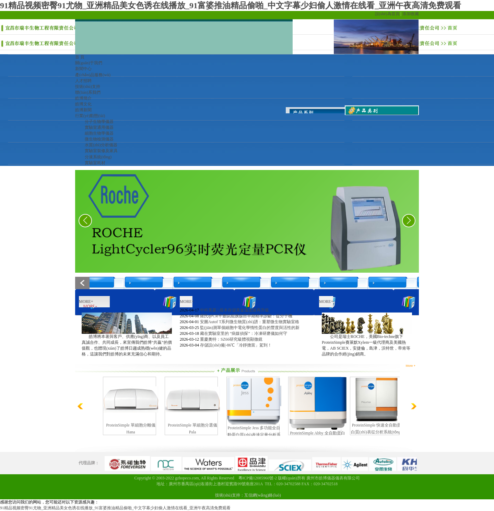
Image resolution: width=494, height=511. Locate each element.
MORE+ (86, 301)
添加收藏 (410, 13)
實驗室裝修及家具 (101, 150)
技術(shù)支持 (87, 86)
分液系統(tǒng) (98, 157)
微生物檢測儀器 (99, 139)
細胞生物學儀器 (99, 133)
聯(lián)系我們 (88, 92)
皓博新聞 (83, 109)
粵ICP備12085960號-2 (257, 478)
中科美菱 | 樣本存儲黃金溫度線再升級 (234, 310)
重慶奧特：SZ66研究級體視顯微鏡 (231, 339)
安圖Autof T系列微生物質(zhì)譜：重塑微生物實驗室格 (249, 321)
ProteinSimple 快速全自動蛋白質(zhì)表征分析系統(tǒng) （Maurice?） (376, 432)
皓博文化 (83, 104)
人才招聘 (83, 80)
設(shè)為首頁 (387, 13)
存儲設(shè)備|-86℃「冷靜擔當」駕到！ (236, 345)
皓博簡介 (83, 98)
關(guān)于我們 (88, 62)
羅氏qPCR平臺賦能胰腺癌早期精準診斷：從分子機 (246, 316)
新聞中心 (83, 68)
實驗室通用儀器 (99, 127)
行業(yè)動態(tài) (90, 115)
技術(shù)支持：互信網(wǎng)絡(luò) (248, 495)
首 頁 (79, 57)
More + (410, 365)
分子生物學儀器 (99, 121)
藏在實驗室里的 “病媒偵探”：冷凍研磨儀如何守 (243, 333)
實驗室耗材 (95, 162)
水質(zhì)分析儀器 (101, 145)
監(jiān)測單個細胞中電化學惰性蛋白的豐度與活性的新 (249, 327)
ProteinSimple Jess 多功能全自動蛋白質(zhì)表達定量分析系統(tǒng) (254, 434)
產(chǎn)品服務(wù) (92, 74)
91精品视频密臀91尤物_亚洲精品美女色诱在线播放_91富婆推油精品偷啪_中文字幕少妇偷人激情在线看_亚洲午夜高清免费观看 (230, 5)
